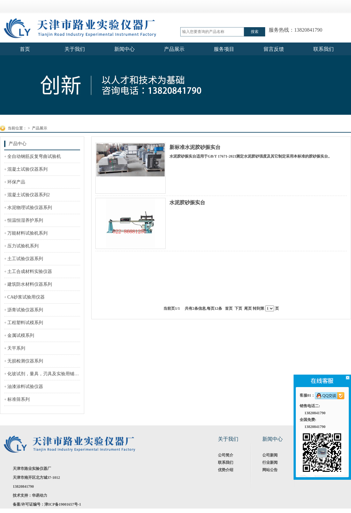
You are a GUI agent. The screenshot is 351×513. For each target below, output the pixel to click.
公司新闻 (270, 455)
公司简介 (225, 455)
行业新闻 (270, 462)
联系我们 (225, 462)
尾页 (248, 308)
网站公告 (270, 470)
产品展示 (39, 128)
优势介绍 (225, 470)
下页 (238, 308)
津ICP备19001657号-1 (62, 504)
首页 (229, 308)
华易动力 (39, 495)
